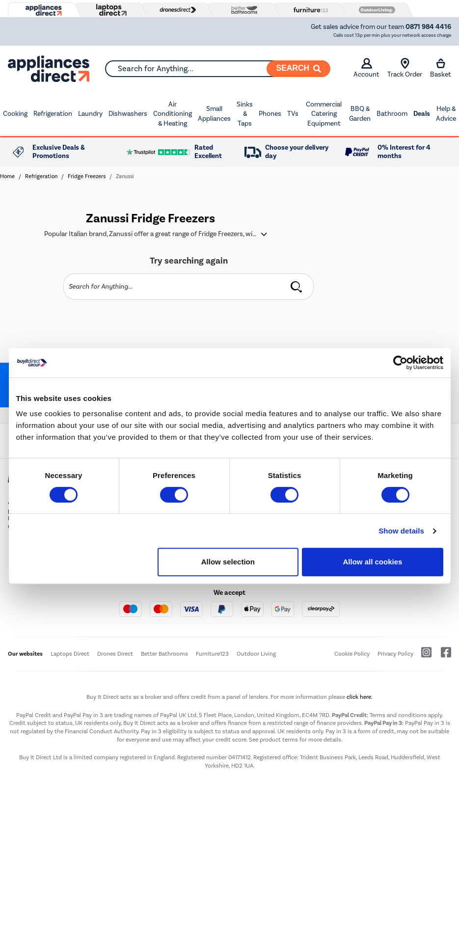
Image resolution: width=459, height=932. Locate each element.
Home (7, 176)
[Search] (298, 68)
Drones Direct (115, 653)
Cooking (15, 113)
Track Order (404, 68)
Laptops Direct (70, 653)
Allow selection (228, 562)
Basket (440, 68)
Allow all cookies (373, 562)
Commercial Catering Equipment (324, 114)
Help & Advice (446, 114)
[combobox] (217, 68)
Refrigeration (52, 113)
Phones (270, 113)
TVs (292, 113)
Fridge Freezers (87, 176)
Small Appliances (214, 114)
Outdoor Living (256, 653)
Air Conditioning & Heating (172, 114)
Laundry (90, 113)
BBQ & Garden (360, 114)
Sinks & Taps (245, 114)
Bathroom (392, 113)
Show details (401, 531)
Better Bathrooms (164, 653)
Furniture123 (212, 653)
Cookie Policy (352, 653)
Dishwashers (127, 113)
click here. (360, 696)
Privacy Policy (395, 653)
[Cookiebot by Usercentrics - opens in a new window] (400, 362)
